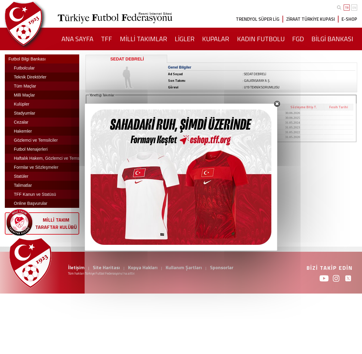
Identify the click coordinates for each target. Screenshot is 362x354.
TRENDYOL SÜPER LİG (257, 19)
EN (354, 7)
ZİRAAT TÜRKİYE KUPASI (310, 19)
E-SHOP (349, 19)
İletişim (76, 267)
